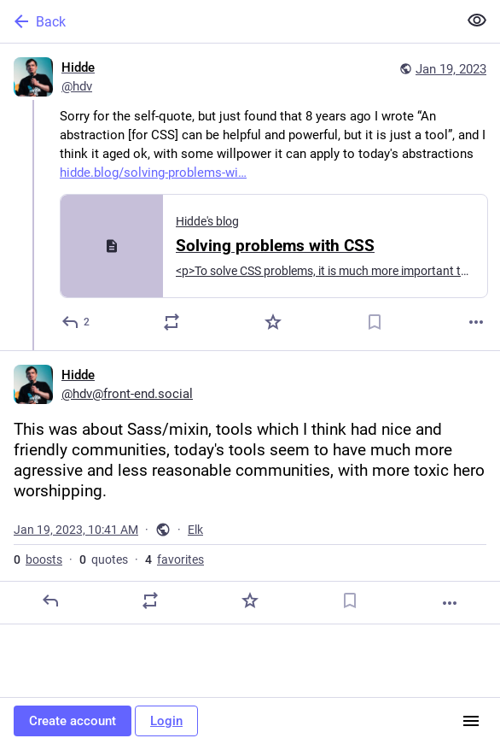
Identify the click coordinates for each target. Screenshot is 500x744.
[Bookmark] (374, 322)
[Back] (227, 21)
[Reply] (76, 322)
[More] (476, 322)
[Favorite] (273, 322)
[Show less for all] (477, 20)
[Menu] (471, 721)
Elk (195, 529)
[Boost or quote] (171, 322)
